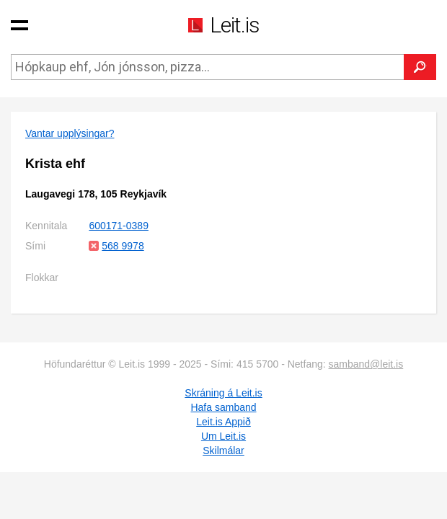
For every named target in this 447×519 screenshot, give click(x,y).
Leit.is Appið (223, 421)
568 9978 (122, 246)
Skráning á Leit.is (223, 393)
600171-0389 (119, 225)
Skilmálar (223, 450)
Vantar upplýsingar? (69, 133)
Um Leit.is (223, 436)
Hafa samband (223, 407)
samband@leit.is (366, 364)
